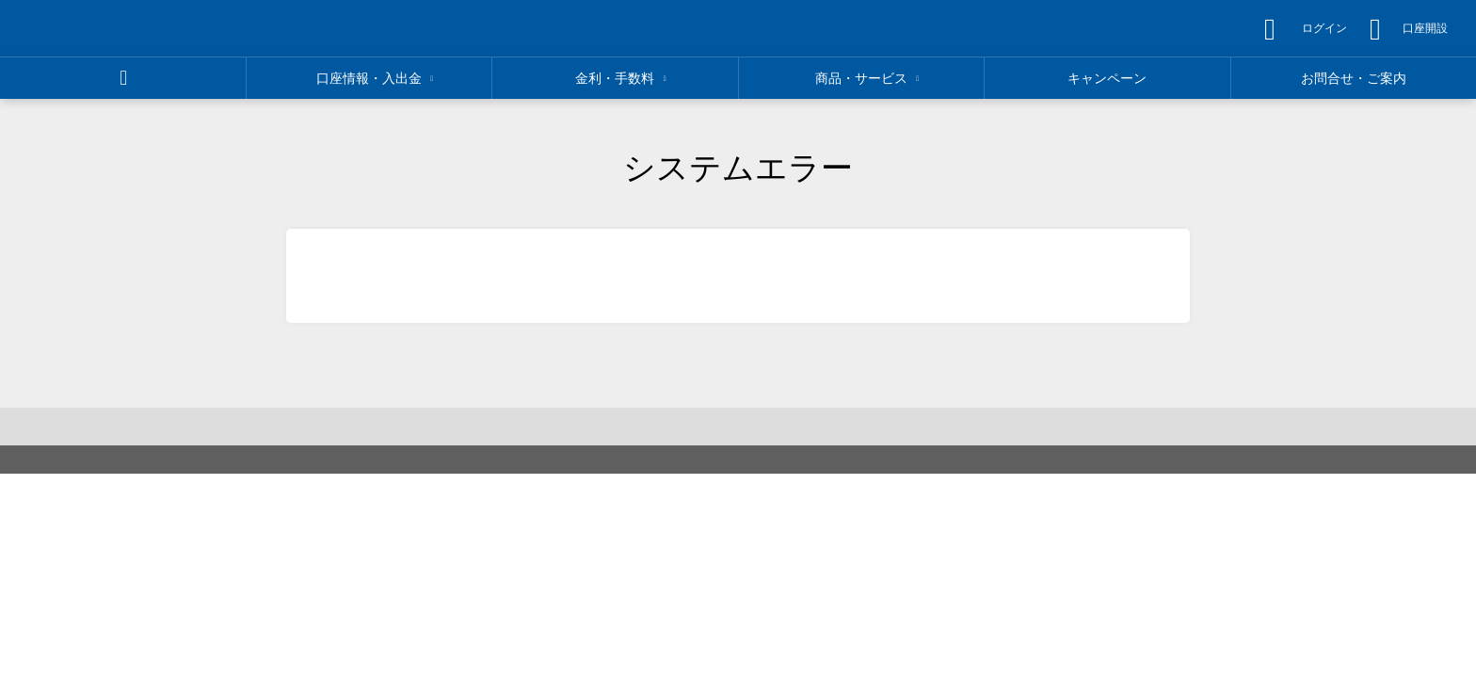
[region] (151, 28)
